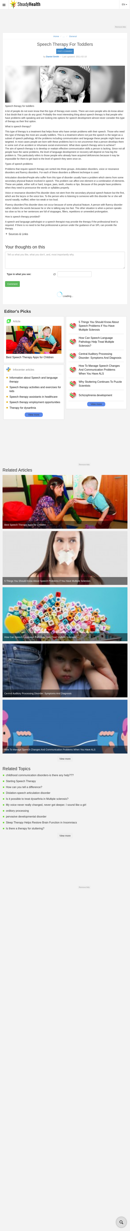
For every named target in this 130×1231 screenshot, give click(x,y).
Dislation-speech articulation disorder (28, 792)
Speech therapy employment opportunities (34, 402)
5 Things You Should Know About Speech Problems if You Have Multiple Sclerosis (99, 326)
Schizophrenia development (95, 395)
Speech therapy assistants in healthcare (33, 396)
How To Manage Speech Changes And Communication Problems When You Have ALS (99, 369)
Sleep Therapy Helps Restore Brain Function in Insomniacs (41, 822)
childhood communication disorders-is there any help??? (40, 775)
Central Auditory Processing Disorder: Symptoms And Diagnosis (100, 355)
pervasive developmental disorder (26, 816)
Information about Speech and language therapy (33, 379)
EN (124, 4)
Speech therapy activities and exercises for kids (35, 389)
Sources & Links (18, 234)
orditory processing (17, 810)
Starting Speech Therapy (21, 781)
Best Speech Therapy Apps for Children (30, 357)
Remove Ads (120, 27)
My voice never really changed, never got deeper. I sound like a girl (46, 804)
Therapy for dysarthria (22, 407)
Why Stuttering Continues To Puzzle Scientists (100, 383)
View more (33, 414)
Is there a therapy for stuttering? (25, 828)
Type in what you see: (19, 274)
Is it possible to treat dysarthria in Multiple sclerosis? (37, 798)
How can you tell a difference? (24, 787)
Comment (12, 284)
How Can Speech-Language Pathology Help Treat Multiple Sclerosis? (96, 341)
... (64, 36)
